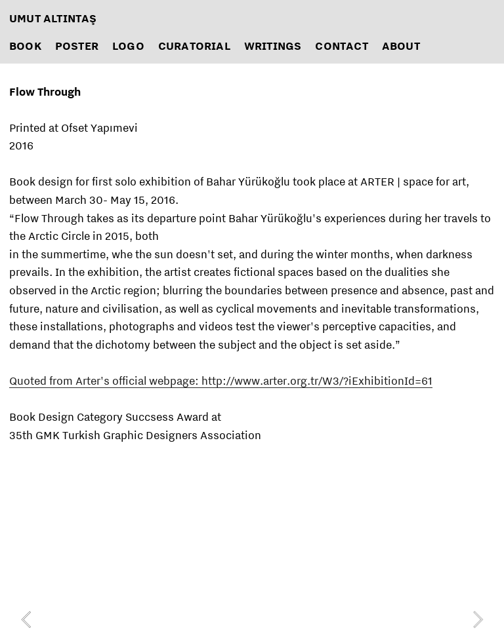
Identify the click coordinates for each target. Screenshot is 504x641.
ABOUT (401, 45)
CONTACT (341, 45)
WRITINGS (273, 45)
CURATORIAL (194, 45)
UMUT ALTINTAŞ (53, 18)
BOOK (25, 45)
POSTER (76, 45)
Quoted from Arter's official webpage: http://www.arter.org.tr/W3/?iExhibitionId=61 (220, 380)
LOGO (128, 45)
